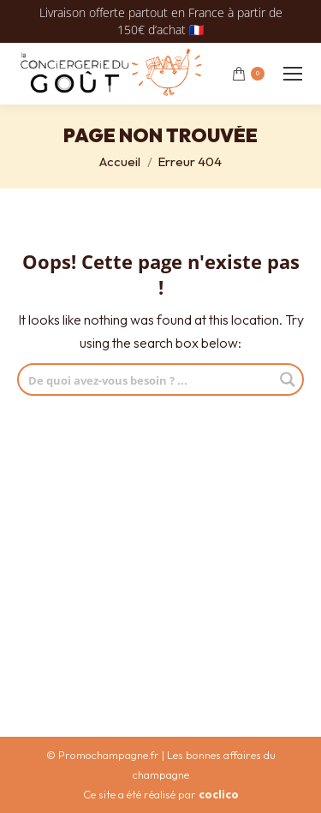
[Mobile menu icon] (293, 74)
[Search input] (146, 379)
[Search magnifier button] (287, 379)
